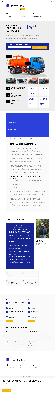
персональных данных (27, 51)
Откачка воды (12, 124)
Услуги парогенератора (13, 133)
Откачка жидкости (13, 122)
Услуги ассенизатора (13, 119)
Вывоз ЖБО (11, 132)
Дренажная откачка (13, 127)
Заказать (10, 320)
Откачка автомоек (13, 129)
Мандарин (31, 376)
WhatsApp (23, 16)
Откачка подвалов (13, 125)
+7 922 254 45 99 (10, 16)
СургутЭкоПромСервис (6, 1)
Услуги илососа (12, 118)
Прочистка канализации (13, 116)
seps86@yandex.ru (37, 16)
